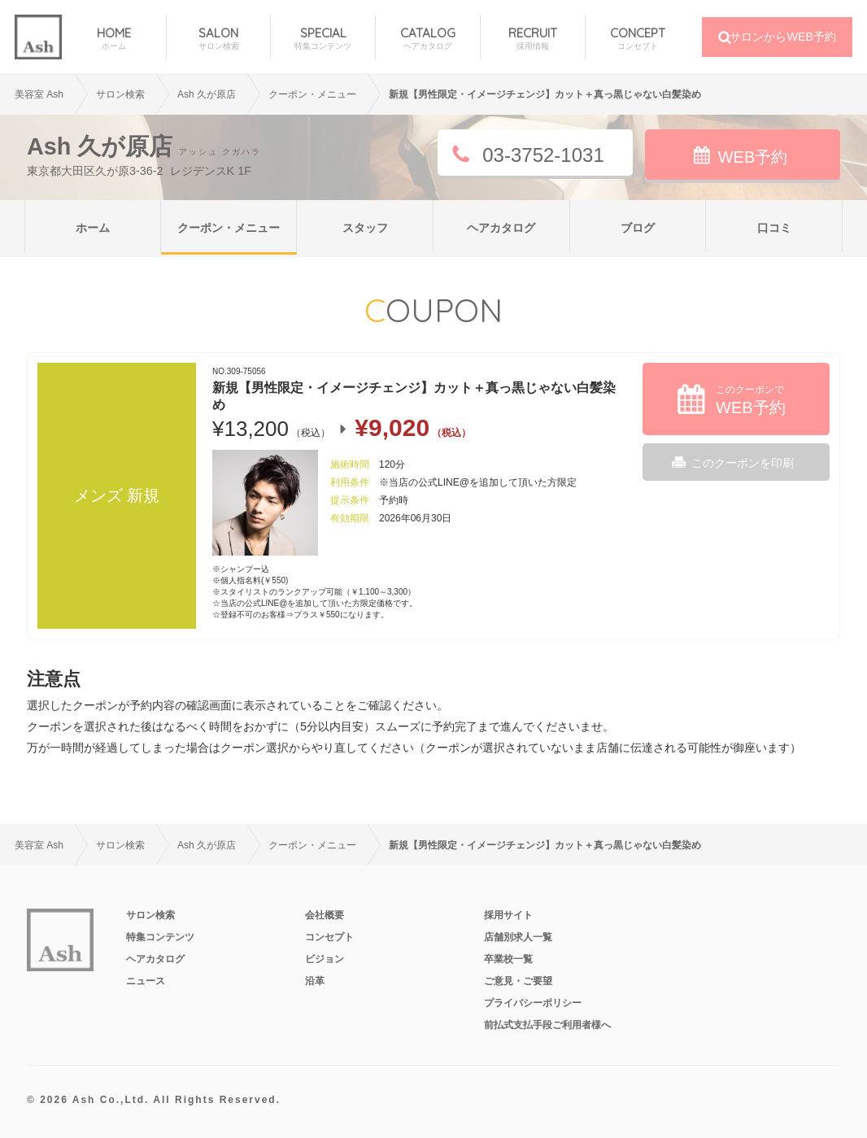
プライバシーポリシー (533, 1003)
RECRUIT (533, 38)
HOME (114, 38)
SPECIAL (323, 38)
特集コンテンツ (160, 937)
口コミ (774, 227)
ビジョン (324, 959)
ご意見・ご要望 (518, 981)
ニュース (145, 981)
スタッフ (365, 227)
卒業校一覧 (508, 959)
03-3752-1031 (542, 155)
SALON (219, 38)
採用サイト (508, 915)
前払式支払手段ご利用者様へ (547, 1025)
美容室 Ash (39, 94)
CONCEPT (638, 38)
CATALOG (428, 38)
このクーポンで (751, 400)
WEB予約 (753, 157)
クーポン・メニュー (228, 227)
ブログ (638, 227)
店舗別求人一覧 (518, 937)
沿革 (315, 981)
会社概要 (324, 915)
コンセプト (329, 937)
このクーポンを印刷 (742, 462)
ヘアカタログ (501, 227)
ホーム (93, 227)
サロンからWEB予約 (783, 36)
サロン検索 (120, 94)
